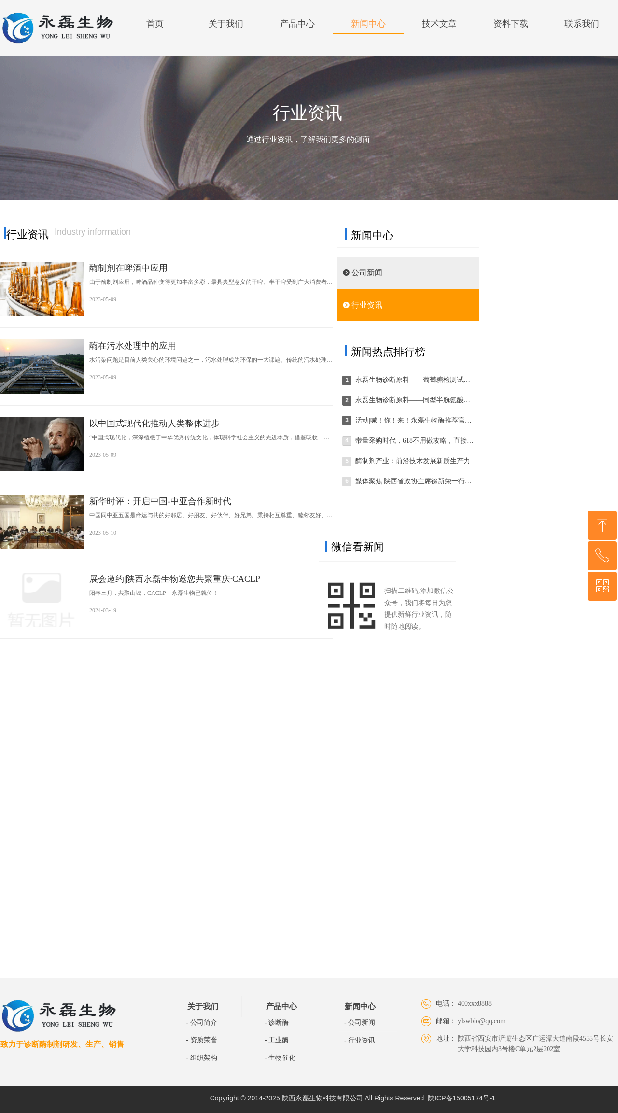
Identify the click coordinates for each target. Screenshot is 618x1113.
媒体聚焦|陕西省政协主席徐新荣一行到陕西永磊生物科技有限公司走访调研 (414, 481)
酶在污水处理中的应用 (132, 346)
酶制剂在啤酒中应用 (128, 268)
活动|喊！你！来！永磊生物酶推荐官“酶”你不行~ (414, 420)
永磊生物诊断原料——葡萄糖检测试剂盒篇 (414, 379)
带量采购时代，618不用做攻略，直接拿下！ (414, 440)
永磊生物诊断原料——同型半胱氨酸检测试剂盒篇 (414, 400)
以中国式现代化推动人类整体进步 (154, 423)
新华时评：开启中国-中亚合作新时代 (160, 501)
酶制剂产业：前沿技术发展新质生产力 (412, 461)
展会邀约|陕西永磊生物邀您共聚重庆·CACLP (174, 579)
